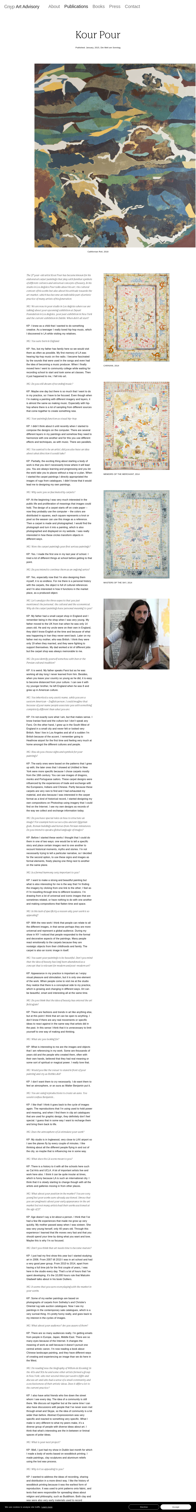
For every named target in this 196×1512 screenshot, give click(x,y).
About (54, 6)
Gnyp (21, 6)
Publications (76, 6)
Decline (144, 1507)
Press (115, 6)
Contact (132, 6)
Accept (175, 1507)
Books (98, 6)
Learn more (47, 1507)
